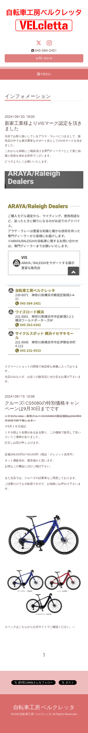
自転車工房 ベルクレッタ (44, 707)
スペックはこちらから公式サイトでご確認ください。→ (39, 627)
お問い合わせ (44, 58)
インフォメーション (28, 96)
